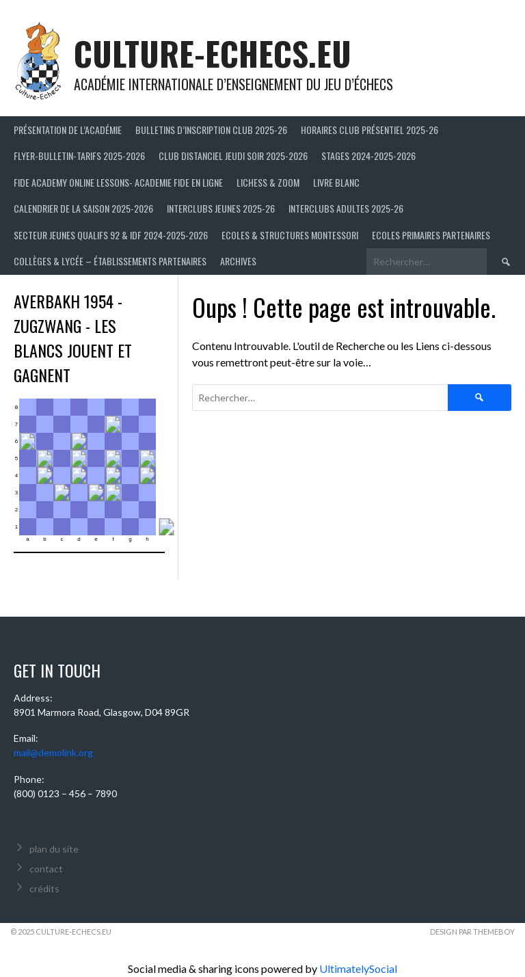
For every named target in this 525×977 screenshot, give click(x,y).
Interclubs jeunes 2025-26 (221, 208)
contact (46, 868)
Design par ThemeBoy (472, 931)
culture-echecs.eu (212, 53)
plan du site (54, 849)
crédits (44, 888)
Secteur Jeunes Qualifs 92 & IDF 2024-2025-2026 (111, 235)
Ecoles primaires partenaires (431, 235)
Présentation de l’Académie (68, 129)
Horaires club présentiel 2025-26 (369, 129)
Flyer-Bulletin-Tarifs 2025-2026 (79, 155)
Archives (238, 261)
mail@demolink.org (53, 752)
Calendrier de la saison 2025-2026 (83, 208)
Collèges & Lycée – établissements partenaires (110, 261)
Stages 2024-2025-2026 (368, 155)
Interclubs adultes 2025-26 (345, 208)
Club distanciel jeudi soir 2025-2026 (233, 155)
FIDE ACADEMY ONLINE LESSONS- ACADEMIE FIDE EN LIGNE (118, 182)
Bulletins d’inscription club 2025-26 (211, 129)
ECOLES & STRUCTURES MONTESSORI (289, 235)
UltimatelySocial (358, 968)
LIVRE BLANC (336, 182)
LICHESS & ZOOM (268, 182)
